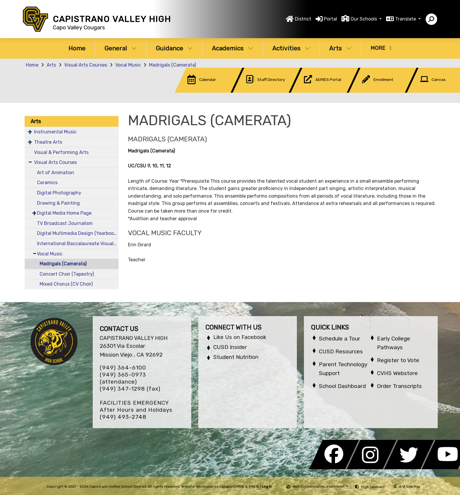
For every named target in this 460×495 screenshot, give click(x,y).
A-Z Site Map (406, 486)
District (303, 19)
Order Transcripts (399, 386)
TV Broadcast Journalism (65, 223)
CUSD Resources (341, 351)
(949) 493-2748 (123, 416)
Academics (232, 48)
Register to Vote (398, 360)
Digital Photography (59, 193)
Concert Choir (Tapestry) (67, 274)
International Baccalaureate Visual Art (78, 243)
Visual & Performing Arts (61, 152)
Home (76, 48)
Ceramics (47, 182)
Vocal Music (128, 65)
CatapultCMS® (231, 486)
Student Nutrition (235, 357)
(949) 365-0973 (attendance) (123, 378)
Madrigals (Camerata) (172, 65)
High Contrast (373, 487)
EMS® (254, 486)
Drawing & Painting (58, 203)
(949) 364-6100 (123, 367)
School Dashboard (342, 386)
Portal (330, 19)
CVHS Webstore (397, 373)
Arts (340, 48)
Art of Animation (55, 172)
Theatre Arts (48, 142)
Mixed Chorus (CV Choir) (66, 284)
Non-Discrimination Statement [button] (319, 486)
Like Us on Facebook (239, 337)
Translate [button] (406, 19)
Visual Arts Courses (85, 65)
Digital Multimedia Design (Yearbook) (77, 233)
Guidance (174, 48)
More (381, 48)
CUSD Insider (230, 347)
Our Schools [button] (364, 19)
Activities (291, 48)
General (120, 48)
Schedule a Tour (339, 338)
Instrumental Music (55, 132)
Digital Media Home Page (64, 213)
